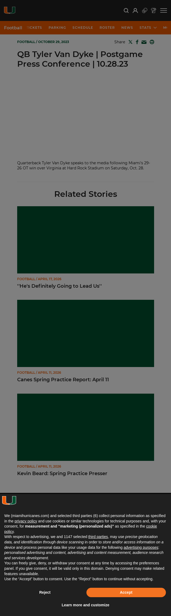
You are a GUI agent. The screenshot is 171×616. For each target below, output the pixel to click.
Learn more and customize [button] (85, 605)
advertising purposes (140, 547)
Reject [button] (44, 592)
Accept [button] (126, 592)
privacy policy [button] (25, 521)
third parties (98, 537)
